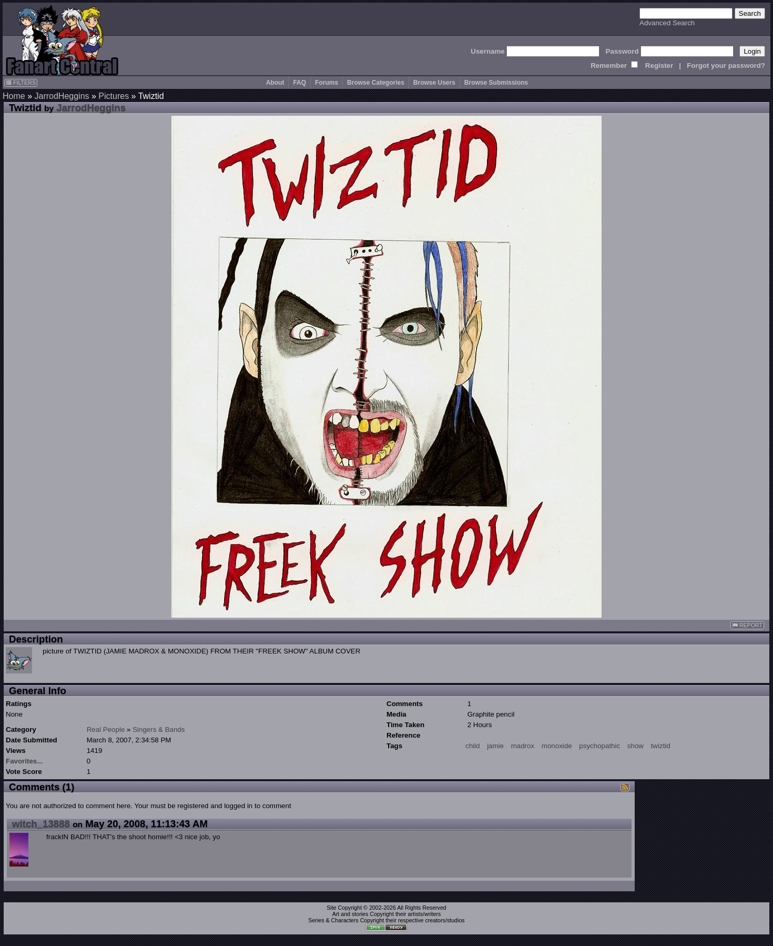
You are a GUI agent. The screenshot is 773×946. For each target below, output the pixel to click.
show (635, 746)
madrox (522, 746)
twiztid (660, 746)
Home (14, 96)
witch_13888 (41, 823)
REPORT (747, 625)
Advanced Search (667, 23)
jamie (495, 746)
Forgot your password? (726, 65)
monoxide (557, 746)
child (472, 746)
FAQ (299, 82)
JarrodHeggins (61, 96)
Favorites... (24, 761)
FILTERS (21, 82)
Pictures (113, 96)
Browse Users (434, 82)
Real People (106, 729)
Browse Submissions (496, 82)
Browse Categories (375, 82)
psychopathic (599, 746)
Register (659, 65)
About (275, 82)
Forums (326, 82)
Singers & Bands (159, 729)
